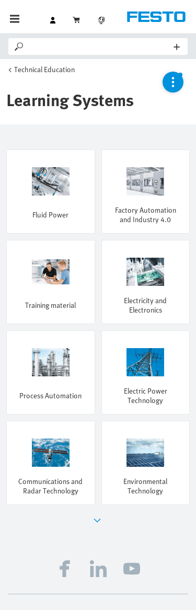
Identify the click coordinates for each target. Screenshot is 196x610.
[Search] (99, 46)
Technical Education (44, 69)
